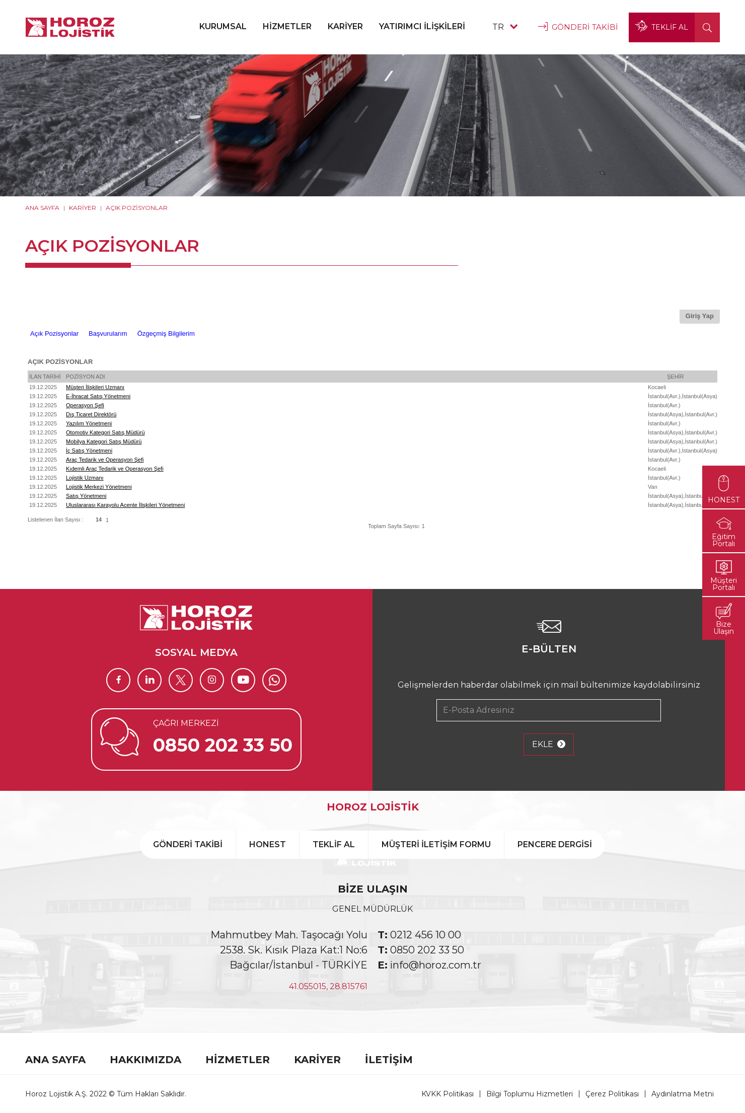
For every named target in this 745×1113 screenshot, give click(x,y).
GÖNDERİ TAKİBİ (578, 27)
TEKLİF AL (661, 27)
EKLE (548, 744)
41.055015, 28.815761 (328, 986)
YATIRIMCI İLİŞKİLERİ (422, 26)
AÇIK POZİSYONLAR (137, 207)
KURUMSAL (223, 26)
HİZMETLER (287, 26)
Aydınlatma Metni (682, 1093)
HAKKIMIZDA (145, 1060)
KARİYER (345, 26)
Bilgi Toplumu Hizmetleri (529, 1093)
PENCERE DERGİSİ (554, 844)
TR (504, 27)
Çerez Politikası (612, 1093)
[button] (707, 27)
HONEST (267, 844)
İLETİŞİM (389, 1060)
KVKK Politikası (447, 1093)
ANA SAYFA (42, 207)
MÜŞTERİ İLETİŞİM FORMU (436, 844)
